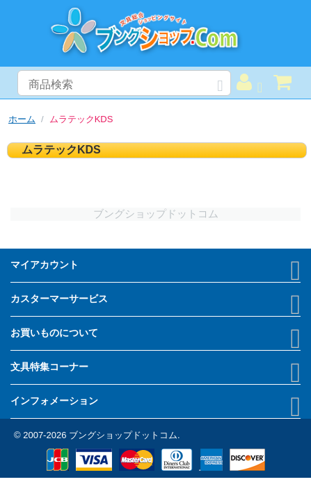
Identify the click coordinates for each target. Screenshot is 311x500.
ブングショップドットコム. (124, 435)
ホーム (21, 119)
